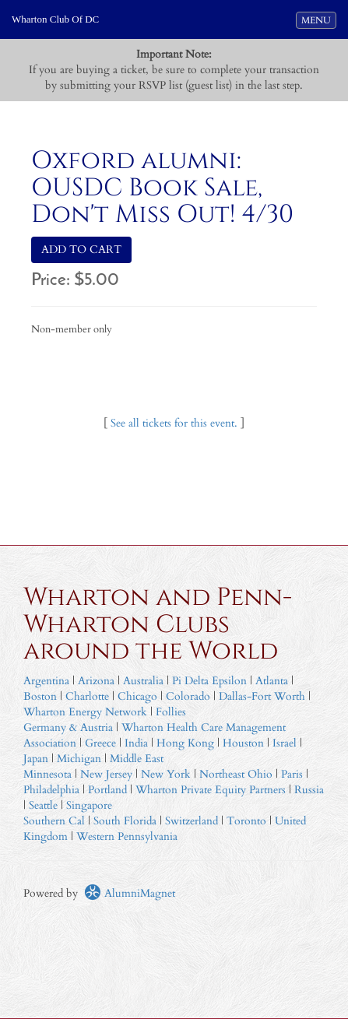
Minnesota (47, 774)
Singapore (89, 805)
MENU (318, 19)
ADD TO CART (81, 249)
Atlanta (271, 680)
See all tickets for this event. (174, 423)
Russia (309, 789)
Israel (284, 743)
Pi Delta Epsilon (209, 680)
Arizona (96, 680)
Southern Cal (54, 820)
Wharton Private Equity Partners (210, 789)
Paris (292, 774)
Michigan (79, 758)
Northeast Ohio (235, 774)
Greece (100, 743)
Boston (40, 696)
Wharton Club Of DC (55, 19)
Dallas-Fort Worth (262, 696)
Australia (143, 680)
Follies (171, 712)
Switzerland (191, 820)
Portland (107, 789)
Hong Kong (185, 743)
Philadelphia (51, 789)
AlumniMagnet (129, 893)
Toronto (246, 820)
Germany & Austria (68, 727)
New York (166, 774)
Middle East (136, 758)
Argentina (46, 680)
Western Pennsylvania (127, 836)
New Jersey (107, 774)
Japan (35, 758)
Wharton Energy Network (85, 712)
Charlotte (87, 696)
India (136, 743)
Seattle (43, 805)
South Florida (124, 820)
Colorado (188, 696)
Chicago (137, 696)
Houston (243, 743)
